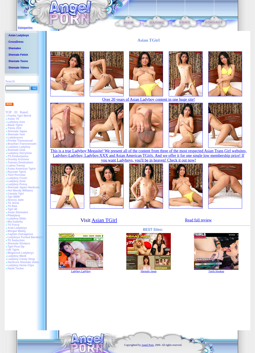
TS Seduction (16, 240)
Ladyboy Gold (16, 181)
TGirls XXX (14, 128)
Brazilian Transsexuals (22, 143)
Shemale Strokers (19, 243)
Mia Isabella (15, 221)
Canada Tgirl (16, 193)
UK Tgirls (13, 249)
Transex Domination (20, 162)
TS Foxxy (13, 224)
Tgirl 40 (12, 209)
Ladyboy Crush (17, 178)
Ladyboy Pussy (17, 184)
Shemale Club (16, 150)
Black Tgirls (15, 125)
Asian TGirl (104, 220)
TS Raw (12, 206)
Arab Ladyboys (17, 227)
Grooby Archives (18, 159)
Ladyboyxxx (15, 137)
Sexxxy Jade (16, 199)
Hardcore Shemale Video (23, 262)
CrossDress (15, 41)
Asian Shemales (18, 212)
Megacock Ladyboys (21, 252)
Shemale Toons (18, 61)
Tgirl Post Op (16, 246)
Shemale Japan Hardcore (23, 187)
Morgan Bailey (17, 231)
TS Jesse (13, 203)
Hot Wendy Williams (20, 190)
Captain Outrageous (20, 234)
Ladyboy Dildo (17, 218)
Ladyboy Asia (16, 122)
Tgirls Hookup (216, 271)
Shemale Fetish (18, 54)
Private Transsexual (20, 140)
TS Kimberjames (18, 156)
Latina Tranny (16, 165)
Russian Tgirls (17, 171)
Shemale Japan (17, 131)
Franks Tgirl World (19, 115)
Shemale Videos (18, 67)
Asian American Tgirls (22, 168)
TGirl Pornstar (17, 174)
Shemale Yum (16, 134)
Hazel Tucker (16, 268)
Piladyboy (14, 215)
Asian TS (13, 118)
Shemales (14, 48)
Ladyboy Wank (17, 256)
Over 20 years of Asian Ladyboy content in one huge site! (148, 99)
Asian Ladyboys (18, 35)
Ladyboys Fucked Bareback (25, 237)
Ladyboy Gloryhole (20, 153)
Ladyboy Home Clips (21, 265)
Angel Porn (147, 345)
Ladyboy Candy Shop (21, 259)
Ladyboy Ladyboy (19, 146)
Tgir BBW (14, 196)
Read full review (198, 220)
